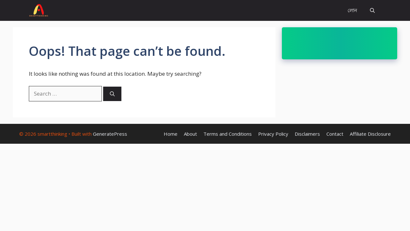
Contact (334, 134)
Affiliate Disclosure (370, 134)
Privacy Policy (273, 134)
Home (170, 134)
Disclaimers (307, 134)
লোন (352, 10)
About (190, 134)
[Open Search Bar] (372, 10)
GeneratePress (110, 134)
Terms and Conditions (227, 134)
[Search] (112, 94)
